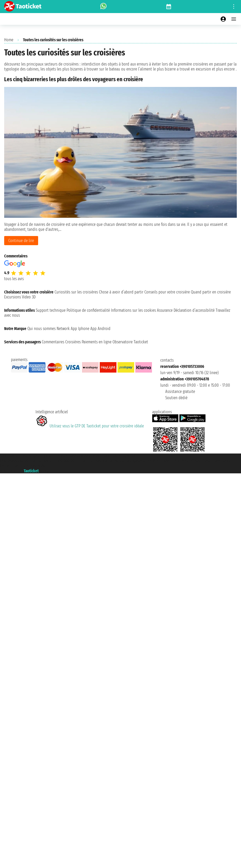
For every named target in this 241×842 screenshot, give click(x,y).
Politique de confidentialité (88, 310)
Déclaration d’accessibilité (194, 310)
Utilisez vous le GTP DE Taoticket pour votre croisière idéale (90, 425)
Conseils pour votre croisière (167, 292)
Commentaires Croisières (61, 341)
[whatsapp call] (103, 6)
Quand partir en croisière (211, 292)
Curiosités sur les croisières (76, 292)
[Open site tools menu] (234, 6)
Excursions (12, 297)
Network (63, 328)
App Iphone (80, 328)
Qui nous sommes (41, 328)
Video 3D (29, 297)
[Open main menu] (234, 19)
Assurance (165, 310)
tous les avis (14, 278)
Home (8, 39)
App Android (100, 328)
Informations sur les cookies (133, 310)
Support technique (51, 310)
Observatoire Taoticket (130, 341)
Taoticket (31, 470)
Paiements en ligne (96, 341)
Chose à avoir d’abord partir (121, 292)
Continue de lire (21, 240)
